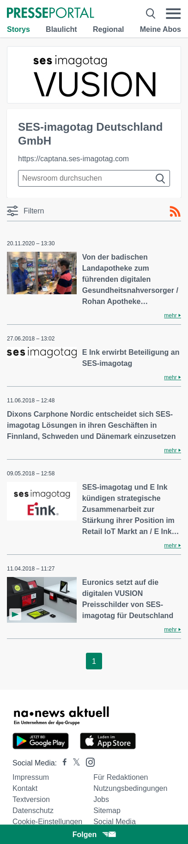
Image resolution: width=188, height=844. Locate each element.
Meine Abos (160, 29)
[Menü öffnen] (173, 13)
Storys (18, 29)
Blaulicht (61, 29)
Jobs (101, 799)
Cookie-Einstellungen (47, 822)
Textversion (31, 799)
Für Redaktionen (120, 777)
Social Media (114, 822)
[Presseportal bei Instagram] (87, 761)
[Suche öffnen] (151, 13)
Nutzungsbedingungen (130, 788)
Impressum (30, 777)
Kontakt (24, 788)
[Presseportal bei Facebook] (62, 763)
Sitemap (107, 810)
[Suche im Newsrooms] (94, 178)
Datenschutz (33, 810)
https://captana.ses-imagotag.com (73, 159)
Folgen (94, 834)
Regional (108, 29)
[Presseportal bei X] (73, 763)
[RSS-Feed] (175, 211)
